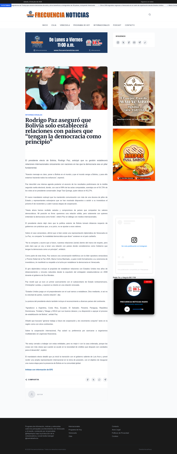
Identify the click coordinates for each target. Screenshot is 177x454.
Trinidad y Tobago (43, 311)
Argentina (42, 308)
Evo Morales (49, 275)
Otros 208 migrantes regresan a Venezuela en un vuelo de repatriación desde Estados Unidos (131, 5)
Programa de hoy (81, 25)
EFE (51, 370)
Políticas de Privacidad (120, 433)
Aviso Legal (116, 430)
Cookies (115, 436)
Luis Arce (97, 357)
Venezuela (65, 25)
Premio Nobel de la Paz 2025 (38, 259)
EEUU (54, 311)
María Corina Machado (60, 259)
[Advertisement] (66, 61)
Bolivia (53, 160)
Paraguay (93, 308)
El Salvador (74, 308)
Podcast (117, 25)
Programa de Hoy (75, 430)
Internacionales (102, 25)
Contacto (130, 25)
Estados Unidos (89, 269)
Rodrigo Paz (64, 160)
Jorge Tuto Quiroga (64, 191)
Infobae (28, 370)
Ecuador (63, 308)
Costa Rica (53, 308)
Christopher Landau (33, 285)
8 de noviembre (38, 204)
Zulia (53, 25)
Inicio (45, 25)
